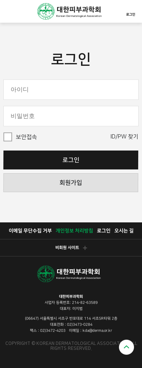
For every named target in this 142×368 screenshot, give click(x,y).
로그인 (130, 10)
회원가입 (70, 182)
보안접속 (26, 137)
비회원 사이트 (71, 247)
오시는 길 (123, 230)
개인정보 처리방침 (74, 230)
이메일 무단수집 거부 (29, 230)
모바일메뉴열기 (10, 11)
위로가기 (126, 347)
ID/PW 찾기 (125, 137)
